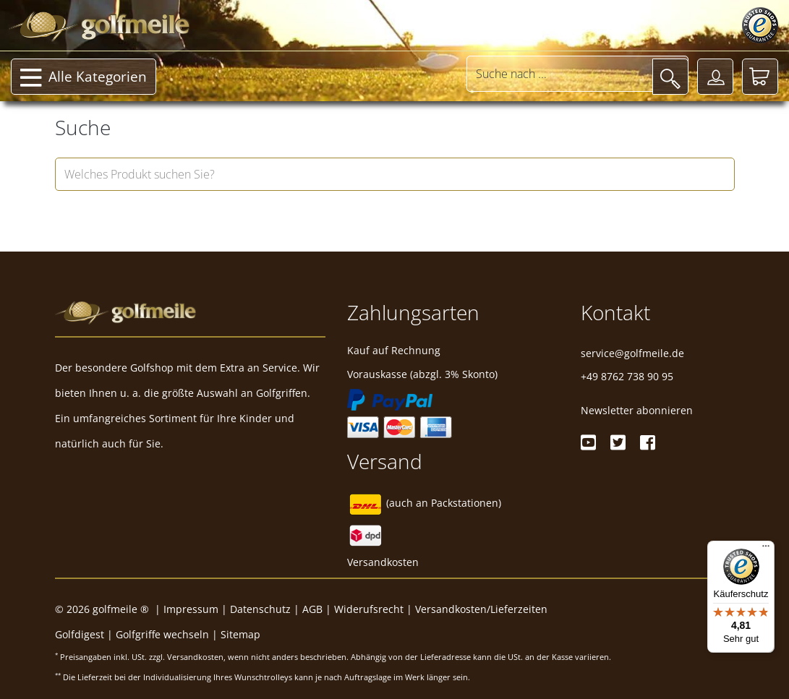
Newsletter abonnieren (637, 410)
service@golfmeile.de (632, 353)
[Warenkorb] (760, 77)
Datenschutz (260, 609)
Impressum (190, 609)
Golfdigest (79, 634)
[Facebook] (647, 442)
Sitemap (240, 634)
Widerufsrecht (369, 609)
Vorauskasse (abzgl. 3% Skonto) (422, 374)
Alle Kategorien (83, 78)
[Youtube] (588, 442)
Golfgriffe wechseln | (168, 634)
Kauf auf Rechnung (393, 350)
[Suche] (670, 77)
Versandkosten (383, 562)
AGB (312, 609)
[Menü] (766, 549)
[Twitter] (618, 442)
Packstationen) (466, 503)
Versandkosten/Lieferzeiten (481, 609)
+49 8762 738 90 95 (627, 376)
